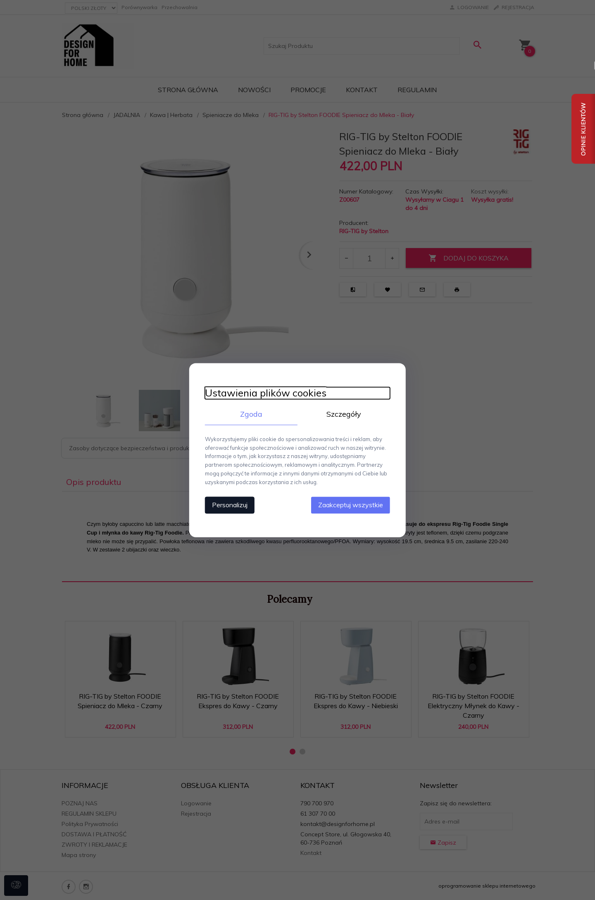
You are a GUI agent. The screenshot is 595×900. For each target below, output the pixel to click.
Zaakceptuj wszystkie (353, 504)
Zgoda (250, 414)
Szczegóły (345, 414)
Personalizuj (227, 504)
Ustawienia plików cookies (263, 393)
